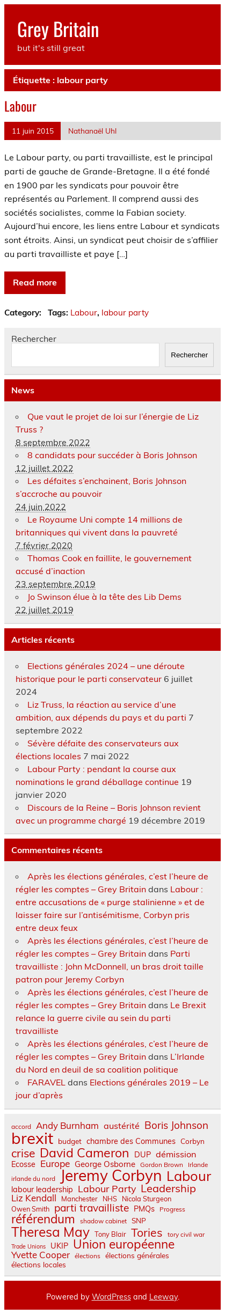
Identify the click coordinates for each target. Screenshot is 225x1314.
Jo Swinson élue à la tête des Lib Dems (104, 596)
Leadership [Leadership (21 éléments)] (168, 1188)
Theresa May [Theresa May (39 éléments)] (50, 1231)
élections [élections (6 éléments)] (87, 1256)
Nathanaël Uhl (92, 130)
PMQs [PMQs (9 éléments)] (144, 1209)
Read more (35, 282)
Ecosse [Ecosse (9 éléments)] (23, 1164)
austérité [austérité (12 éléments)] (122, 1125)
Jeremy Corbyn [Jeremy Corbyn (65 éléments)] (111, 1175)
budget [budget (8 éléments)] (70, 1141)
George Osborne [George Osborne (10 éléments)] (105, 1164)
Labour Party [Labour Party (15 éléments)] (107, 1189)
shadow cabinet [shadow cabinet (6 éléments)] (103, 1221)
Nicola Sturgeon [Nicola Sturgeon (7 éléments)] (146, 1198)
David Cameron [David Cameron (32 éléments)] (84, 1153)
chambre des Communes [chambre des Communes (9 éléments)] (131, 1141)
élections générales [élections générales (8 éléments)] (137, 1255)
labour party (125, 312)
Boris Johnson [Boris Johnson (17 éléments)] (176, 1125)
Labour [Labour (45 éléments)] (188, 1176)
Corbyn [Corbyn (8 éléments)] (192, 1141)
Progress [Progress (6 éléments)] (172, 1209)
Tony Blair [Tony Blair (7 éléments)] (110, 1234)
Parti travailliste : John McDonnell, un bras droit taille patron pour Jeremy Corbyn (110, 966)
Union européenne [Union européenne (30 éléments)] (124, 1244)
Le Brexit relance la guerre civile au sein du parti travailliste (111, 1018)
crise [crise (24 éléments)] (23, 1153)
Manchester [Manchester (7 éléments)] (79, 1198)
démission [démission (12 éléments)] (176, 1154)
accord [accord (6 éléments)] (21, 1127)
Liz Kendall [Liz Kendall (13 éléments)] (33, 1198)
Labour (20, 105)
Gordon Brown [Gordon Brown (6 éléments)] (161, 1165)
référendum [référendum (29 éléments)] (43, 1219)
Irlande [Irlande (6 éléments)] (198, 1165)
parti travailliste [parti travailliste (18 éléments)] (91, 1208)
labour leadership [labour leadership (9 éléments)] (42, 1189)
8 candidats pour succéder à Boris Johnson (112, 455)
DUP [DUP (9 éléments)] (142, 1154)
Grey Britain (58, 28)
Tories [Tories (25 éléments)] (147, 1232)
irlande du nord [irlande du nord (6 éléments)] (33, 1179)
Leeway (163, 1297)
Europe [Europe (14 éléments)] (55, 1163)
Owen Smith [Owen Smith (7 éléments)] (30, 1209)
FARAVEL (46, 1082)
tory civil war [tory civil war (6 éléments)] (186, 1234)
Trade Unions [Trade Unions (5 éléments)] (28, 1247)
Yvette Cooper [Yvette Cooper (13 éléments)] (40, 1255)
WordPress (111, 1297)
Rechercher (33, 338)
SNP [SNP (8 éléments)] (139, 1220)
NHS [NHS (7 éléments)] (110, 1198)
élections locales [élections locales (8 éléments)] (38, 1264)
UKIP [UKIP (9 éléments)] (59, 1246)
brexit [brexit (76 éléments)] (32, 1138)
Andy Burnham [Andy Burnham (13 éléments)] (67, 1126)
